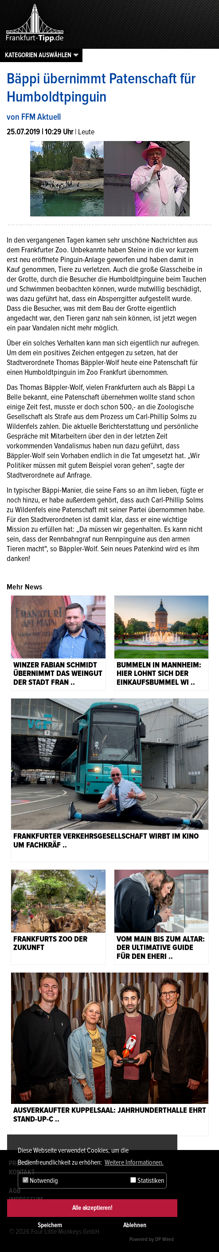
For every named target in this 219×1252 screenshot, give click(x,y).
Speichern (50, 1225)
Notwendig (40, 1180)
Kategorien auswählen (38, 55)
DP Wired (164, 1239)
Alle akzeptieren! (92, 1208)
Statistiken (147, 1180)
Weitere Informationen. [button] (134, 1162)
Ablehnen (134, 1225)
